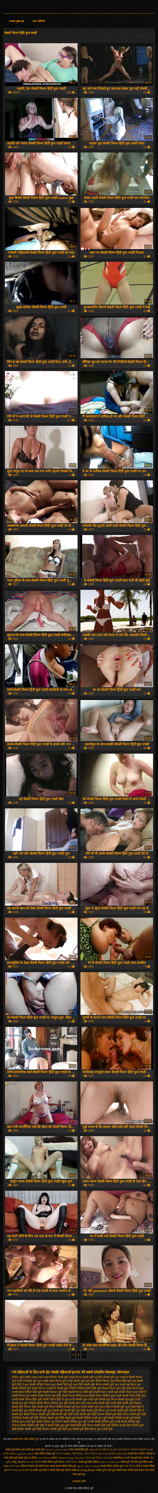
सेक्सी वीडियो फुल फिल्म (49, 1421)
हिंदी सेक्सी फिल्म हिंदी (144, 1470)
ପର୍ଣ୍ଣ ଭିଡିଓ (122, 1453)
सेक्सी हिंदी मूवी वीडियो (106, 1425)
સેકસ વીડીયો (108, 1453)
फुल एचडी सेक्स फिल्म (50, 1380)
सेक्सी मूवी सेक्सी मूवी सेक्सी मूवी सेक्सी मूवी (25, 1449)
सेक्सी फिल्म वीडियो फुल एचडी (105, 1395)
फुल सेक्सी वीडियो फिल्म (37, 1384)
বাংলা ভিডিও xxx (93, 1453)
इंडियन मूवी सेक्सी (21, 1377)
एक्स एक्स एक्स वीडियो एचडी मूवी (49, 1377)
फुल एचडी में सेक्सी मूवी (24, 1380)
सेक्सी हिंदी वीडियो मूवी (131, 1425)
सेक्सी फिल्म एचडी (121, 1457)
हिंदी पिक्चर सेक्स (47, 1466)
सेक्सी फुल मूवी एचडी (129, 1399)
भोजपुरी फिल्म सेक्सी (140, 1457)
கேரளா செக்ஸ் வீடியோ (71, 1457)
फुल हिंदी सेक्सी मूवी (84, 1384)
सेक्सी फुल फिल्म (108, 1399)
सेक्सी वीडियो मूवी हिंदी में (33, 1425)
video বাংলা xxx (11, 1466)
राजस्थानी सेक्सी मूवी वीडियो (61, 1388)
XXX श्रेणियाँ (38, 21)
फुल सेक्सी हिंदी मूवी (62, 1384)
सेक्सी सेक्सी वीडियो (125, 1470)
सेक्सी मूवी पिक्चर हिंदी (24, 1406)
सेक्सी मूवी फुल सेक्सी (23, 1410)
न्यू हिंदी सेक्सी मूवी (104, 1377)
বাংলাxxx (13, 1470)
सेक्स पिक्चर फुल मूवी (113, 1388)
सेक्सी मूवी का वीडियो (27, 1457)
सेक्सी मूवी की (127, 1461)
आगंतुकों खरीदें (79, 1481)
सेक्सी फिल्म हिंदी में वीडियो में (141, 1453)
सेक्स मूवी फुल (79, 1474)
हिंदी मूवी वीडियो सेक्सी (66, 1470)
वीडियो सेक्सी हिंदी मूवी (89, 1388)
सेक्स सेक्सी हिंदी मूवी (78, 1449)
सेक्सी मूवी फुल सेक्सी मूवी (50, 1410)
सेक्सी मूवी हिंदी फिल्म (117, 1414)
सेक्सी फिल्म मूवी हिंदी (49, 1395)
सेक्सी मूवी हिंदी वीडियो (34, 1418)
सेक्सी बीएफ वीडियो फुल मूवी (52, 1403)
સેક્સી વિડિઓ (25, 1470)
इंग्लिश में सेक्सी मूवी (29, 1466)
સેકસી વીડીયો (34, 1461)
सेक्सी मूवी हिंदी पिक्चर (92, 1414)
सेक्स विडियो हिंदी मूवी (30, 1392)
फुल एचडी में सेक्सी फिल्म (128, 1377)
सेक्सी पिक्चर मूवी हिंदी (55, 1392)
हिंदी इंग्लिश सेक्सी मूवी (24, 1429)
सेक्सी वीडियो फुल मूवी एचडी (78, 1421)
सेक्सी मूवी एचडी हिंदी (109, 1403)
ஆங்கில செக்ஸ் (25, 1453)
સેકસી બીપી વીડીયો (120, 1449)
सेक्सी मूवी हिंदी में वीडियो (44, 1470)
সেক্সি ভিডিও (77, 1453)
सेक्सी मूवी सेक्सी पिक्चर (25, 1414)
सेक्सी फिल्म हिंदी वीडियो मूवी (26, 1439)
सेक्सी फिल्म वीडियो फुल (75, 1395)
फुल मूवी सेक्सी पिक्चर (98, 1380)
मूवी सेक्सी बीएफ (36, 1388)
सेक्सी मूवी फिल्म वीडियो (50, 1406)
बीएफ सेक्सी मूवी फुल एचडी (110, 1384)
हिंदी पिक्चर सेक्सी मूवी (49, 1429)
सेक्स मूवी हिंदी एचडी (143, 1461)
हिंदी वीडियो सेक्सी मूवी (45, 1453)
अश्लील (53, 1457)
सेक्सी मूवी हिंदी (47, 1414)
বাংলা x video (63, 1453)
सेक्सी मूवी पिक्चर (132, 1403)
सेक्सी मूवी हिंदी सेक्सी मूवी (62, 1418)
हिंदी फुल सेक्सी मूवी (73, 1429)
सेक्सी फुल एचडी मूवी (87, 1399)
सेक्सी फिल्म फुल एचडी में (132, 1392)
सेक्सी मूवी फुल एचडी (75, 1406)
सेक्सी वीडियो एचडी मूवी (121, 1418)
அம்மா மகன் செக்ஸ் (57, 1449)
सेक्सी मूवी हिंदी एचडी (67, 1414)
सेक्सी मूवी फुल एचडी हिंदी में (128, 1406)
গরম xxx (107, 1457)
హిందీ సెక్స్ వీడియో (86, 1470)
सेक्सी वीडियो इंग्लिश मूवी (112, 1466)
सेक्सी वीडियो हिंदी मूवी (66, 1466)
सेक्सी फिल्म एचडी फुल (106, 1392)
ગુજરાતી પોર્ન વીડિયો (99, 1449)
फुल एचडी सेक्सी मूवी (73, 1380)
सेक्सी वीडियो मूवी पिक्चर (53, 1461)
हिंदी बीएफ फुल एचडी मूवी (98, 1429)
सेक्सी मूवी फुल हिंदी (75, 1410)
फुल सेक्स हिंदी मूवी (121, 1380)
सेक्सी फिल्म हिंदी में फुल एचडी (59, 1399)
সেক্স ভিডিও (130, 1466)
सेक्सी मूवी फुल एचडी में (100, 1406)
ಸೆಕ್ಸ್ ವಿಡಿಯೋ (19, 1461)
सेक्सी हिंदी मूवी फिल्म (81, 1425)
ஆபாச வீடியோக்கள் (88, 1466)
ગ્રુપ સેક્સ (44, 1457)
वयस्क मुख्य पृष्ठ (16, 21)
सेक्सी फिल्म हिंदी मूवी (30, 1399)
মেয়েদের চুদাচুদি (138, 1449)
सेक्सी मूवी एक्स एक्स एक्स (83, 1403)
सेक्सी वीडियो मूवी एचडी (107, 1421)
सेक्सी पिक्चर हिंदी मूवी (80, 1392)
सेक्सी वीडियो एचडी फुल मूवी (92, 1418)
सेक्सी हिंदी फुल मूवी (58, 1425)
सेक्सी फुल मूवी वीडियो (24, 1403)
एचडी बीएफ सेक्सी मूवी (81, 1377)
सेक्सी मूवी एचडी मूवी (105, 1470)
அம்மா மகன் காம (109, 1461)
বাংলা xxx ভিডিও (94, 1457)
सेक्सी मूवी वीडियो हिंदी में (130, 1410)
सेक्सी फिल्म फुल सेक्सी (24, 1395)
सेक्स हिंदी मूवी (10, 1457)
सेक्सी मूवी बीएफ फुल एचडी (101, 1410)
